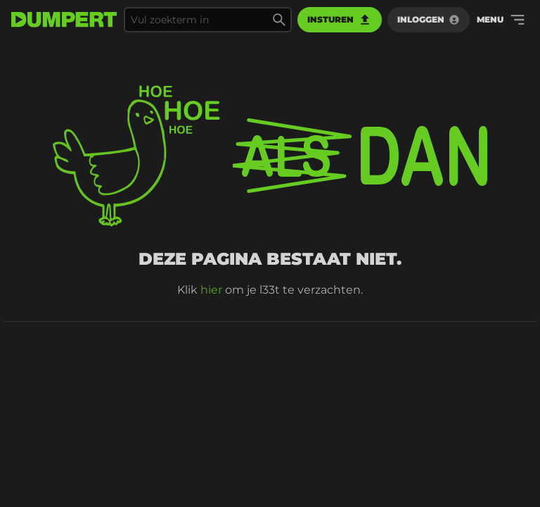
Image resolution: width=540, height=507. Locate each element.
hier (211, 289)
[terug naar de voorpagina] (64, 19)
